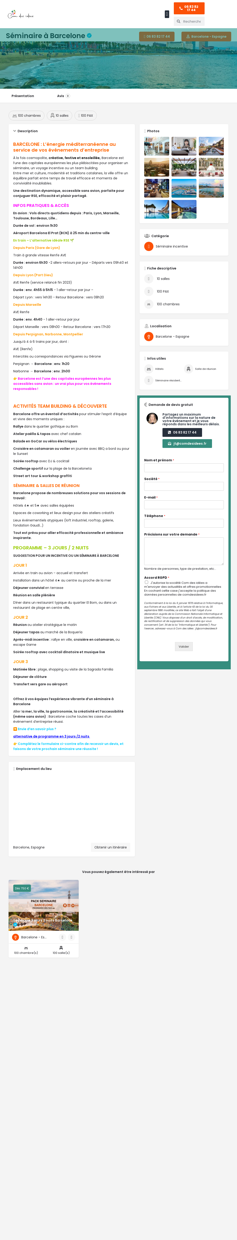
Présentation (23, 96)
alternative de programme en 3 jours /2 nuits (51, 740)
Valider (184, 651)
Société (151, 483)
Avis (63, 96)
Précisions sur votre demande (172, 539)
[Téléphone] (184, 527)
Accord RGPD (156, 582)
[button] (167, 14)
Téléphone (154, 520)
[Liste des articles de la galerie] (156, 150)
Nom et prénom (159, 464)
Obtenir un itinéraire (110, 851)
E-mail (151, 501)
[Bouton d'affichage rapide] (62, 945)
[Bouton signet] (71, 945)
